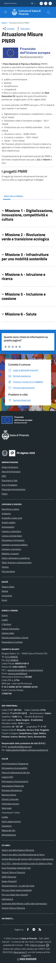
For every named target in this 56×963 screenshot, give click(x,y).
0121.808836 (11, 656)
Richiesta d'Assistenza (12, 790)
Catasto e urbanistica (11, 531)
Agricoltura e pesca (10, 509)
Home (4, 22)
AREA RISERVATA (26, 958)
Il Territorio (6, 624)
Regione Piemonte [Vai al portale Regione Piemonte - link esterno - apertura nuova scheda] (10, 3)
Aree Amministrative (11, 471)
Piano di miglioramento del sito (16, 772)
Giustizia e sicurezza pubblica (15, 544)
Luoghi (5, 619)
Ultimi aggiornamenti (11, 821)
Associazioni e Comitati (12, 642)
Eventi (5, 615)
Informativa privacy (10, 803)
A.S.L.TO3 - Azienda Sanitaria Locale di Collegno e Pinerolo (28, 863)
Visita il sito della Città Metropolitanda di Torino (23, 854)
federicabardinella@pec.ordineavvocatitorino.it (27, 750)
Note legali (7, 808)
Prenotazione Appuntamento (15, 781)
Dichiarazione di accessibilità (14, 768)
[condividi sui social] (8, 28)
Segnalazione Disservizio (13, 785)
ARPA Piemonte (9, 876)
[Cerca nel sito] (48, 12)
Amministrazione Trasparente (15, 763)
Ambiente (6, 513)
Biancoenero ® (20, 952)
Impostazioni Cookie (11, 812)
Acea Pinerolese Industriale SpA (16, 868)
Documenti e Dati (9, 480)
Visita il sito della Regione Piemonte (18, 850)
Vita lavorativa (8, 571)
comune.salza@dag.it (17, 673)
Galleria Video (8, 633)
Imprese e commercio (11, 549)
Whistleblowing (9, 834)
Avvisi (4, 600)
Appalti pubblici (8, 522)
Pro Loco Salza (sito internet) (15, 894)
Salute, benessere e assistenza (16, 558)
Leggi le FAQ (7, 777)
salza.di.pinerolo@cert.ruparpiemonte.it (25, 670)
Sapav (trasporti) (9, 881)
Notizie (5, 591)
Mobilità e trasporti (10, 553)
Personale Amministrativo (13, 489)
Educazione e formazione (13, 540)
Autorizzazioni (8, 527)
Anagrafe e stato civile (12, 518)
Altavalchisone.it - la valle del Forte (18, 885)
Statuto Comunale (10, 799)
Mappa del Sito (8, 830)
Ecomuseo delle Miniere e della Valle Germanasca (24, 903)
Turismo (5, 567)
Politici (5, 493)
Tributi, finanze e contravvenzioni (17, 562)
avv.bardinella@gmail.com (20, 746)
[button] (28, 214)
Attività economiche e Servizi (15, 637)
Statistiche (7, 826)
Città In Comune (37, 945)
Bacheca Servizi (9, 794)
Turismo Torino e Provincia (13, 872)
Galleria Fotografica (10, 628)
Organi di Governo (10, 467)
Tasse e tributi (8, 586)
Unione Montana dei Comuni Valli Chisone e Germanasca (28, 859)
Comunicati (7, 595)
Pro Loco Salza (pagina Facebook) (17, 890)
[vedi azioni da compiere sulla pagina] (22, 28)
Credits (5, 817)
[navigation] (5, 12)
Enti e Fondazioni (9, 485)
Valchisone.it (7, 899)
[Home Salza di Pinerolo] (26, 12)
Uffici (4, 476)
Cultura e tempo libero (12, 535)
